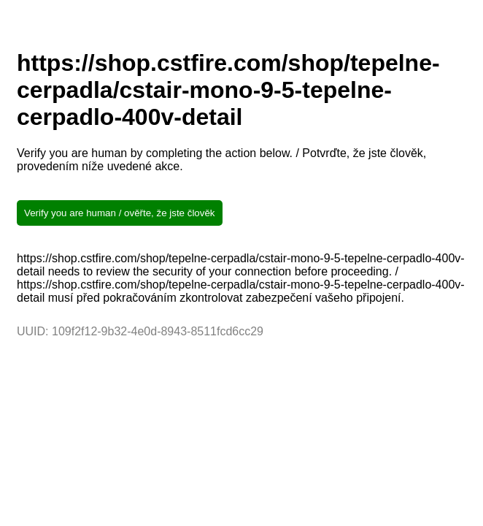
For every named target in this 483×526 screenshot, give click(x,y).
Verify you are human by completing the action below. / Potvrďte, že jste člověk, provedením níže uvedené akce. (221, 159)
